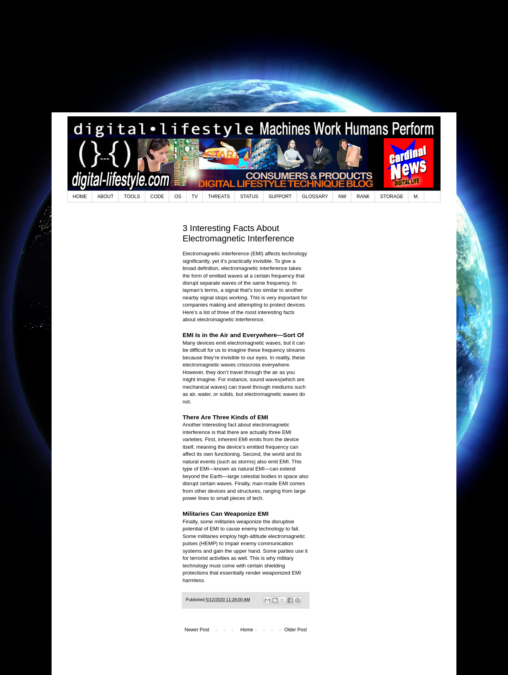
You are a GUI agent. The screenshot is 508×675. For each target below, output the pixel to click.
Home (247, 630)
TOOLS (132, 196)
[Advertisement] (254, 61)
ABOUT (105, 196)
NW (342, 196)
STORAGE (391, 196)
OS (177, 196)
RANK (362, 196)
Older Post (295, 630)
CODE (157, 196)
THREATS (219, 196)
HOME (80, 196)
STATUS (249, 196)
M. (416, 196)
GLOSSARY (315, 196)
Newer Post (197, 630)
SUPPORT (280, 196)
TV (195, 196)
